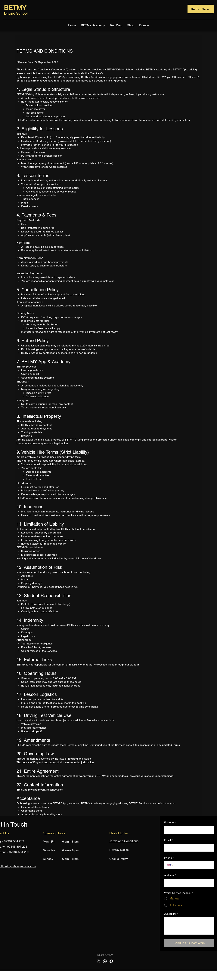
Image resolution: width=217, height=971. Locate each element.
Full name (171, 823)
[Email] (188, 847)
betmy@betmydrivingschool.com (43, 789)
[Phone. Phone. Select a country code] (170, 865)
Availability (171, 914)
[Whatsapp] (105, 961)
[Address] (188, 882)
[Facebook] (111, 961)
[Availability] (189, 926)
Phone (169, 858)
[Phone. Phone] (193, 865)
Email (168, 840)
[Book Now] (200, 9)
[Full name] (188, 830)
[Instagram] (98, 961)
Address (170, 875)
